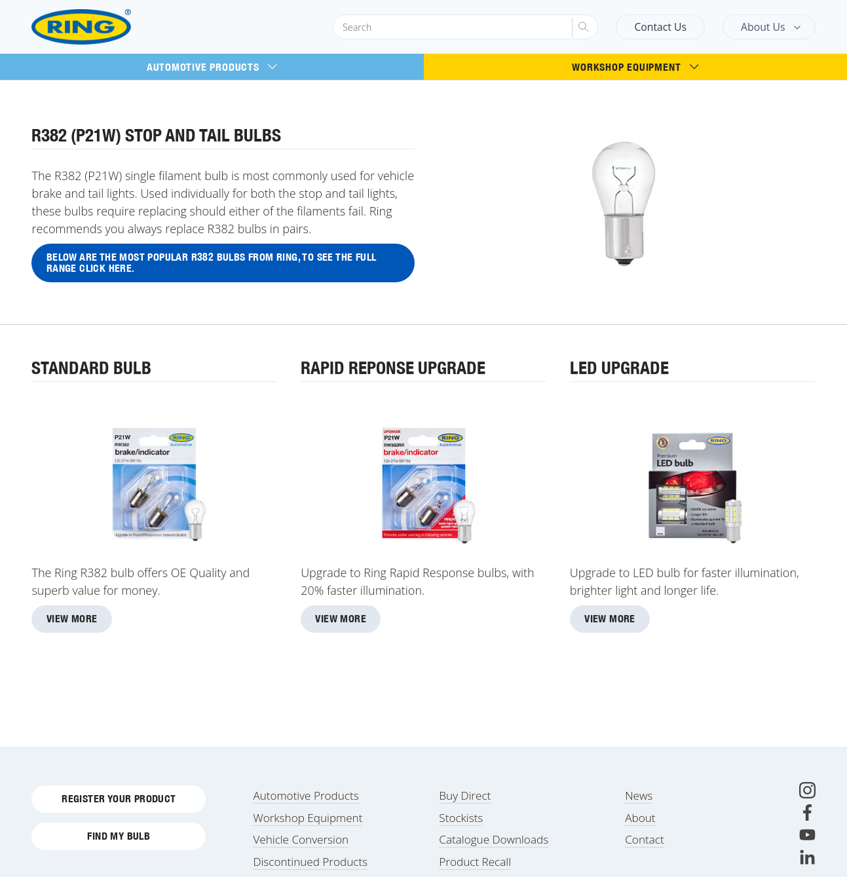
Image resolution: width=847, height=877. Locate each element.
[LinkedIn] (807, 857)
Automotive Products (212, 67)
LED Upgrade (619, 368)
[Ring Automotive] (113, 27)
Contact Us (660, 27)
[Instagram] (807, 790)
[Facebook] (807, 812)
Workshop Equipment (635, 67)
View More (72, 619)
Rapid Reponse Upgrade (393, 368)
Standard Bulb (91, 368)
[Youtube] (807, 835)
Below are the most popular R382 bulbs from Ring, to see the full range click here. (212, 262)
